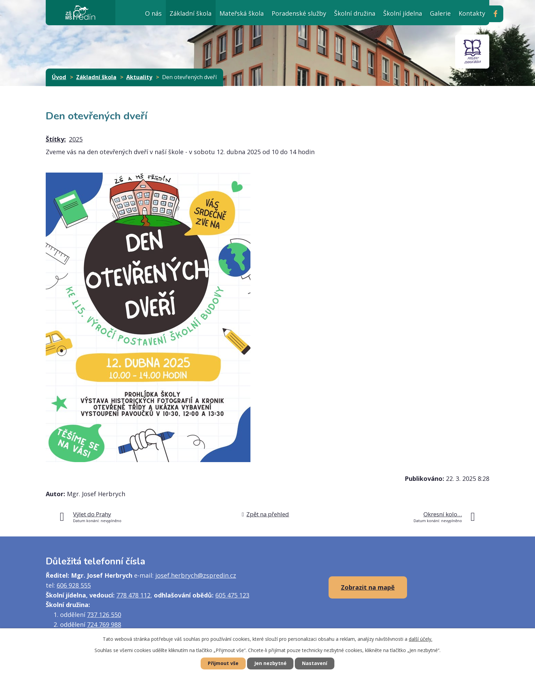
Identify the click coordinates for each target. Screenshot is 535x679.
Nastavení (315, 663)
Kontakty (472, 13)
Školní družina (354, 13)
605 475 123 (232, 595)
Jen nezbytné (270, 663)
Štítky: (56, 139)
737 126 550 (104, 614)
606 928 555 (74, 585)
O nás (153, 13)
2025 (76, 139)
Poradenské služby (299, 13)
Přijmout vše (223, 663)
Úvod (125, 12)
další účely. (420, 639)
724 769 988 (104, 624)
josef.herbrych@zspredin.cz (195, 575)
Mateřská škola (241, 13)
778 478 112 (133, 595)
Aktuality (139, 77)
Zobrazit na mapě (368, 587)
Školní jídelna (402, 13)
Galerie (440, 13)
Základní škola (191, 13)
